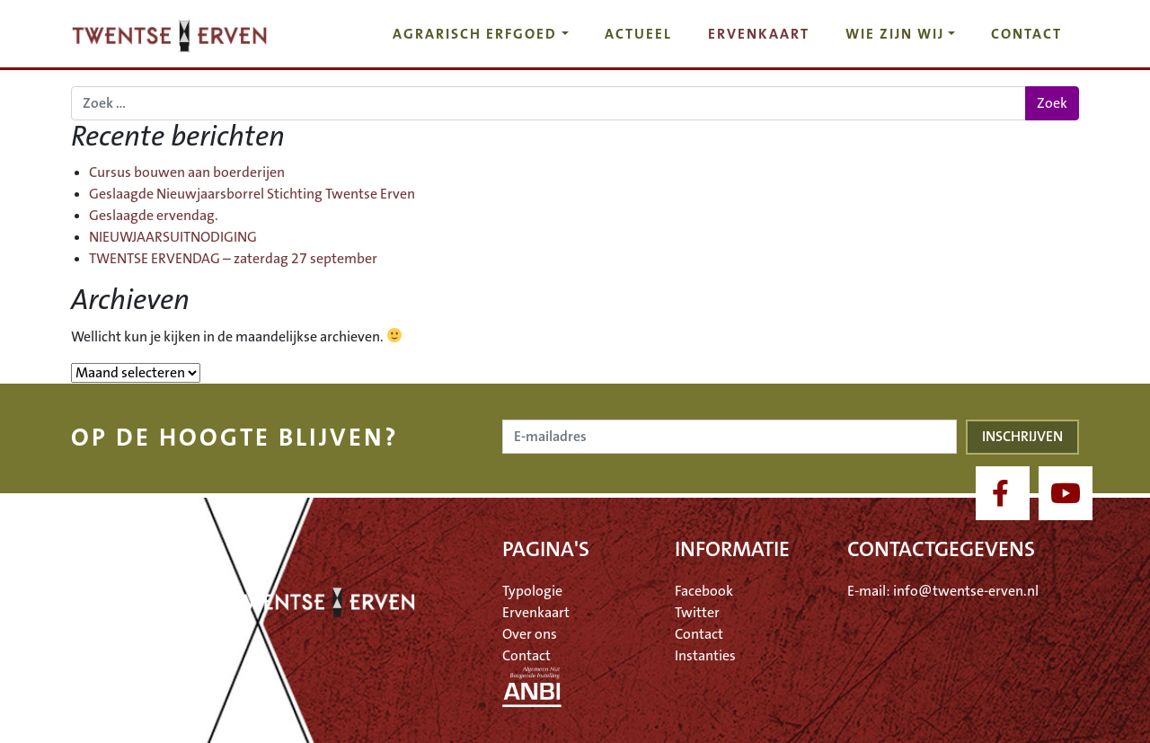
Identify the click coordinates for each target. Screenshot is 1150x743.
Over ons (529, 634)
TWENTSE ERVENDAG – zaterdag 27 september (233, 259)
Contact (1026, 34)
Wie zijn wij (894, 34)
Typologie (532, 591)
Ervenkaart (758, 34)
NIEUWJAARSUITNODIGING (173, 237)
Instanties (705, 656)
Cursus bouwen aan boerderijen (187, 172)
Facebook (704, 591)
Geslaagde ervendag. (153, 216)
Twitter (697, 613)
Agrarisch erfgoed (475, 34)
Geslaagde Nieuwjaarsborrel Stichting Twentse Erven (252, 194)
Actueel (638, 34)
